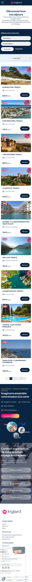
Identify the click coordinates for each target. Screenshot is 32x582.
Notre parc (5, 550)
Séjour (4, 528)
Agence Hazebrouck (17, 477)
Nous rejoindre (6, 556)
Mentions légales (7, 577)
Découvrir (25, 95)
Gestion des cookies (23, 579)
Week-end (5, 526)
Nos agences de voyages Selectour (12, 535)
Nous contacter (6, 561)
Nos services (5, 545)
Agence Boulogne (17, 483)
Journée (4, 524)
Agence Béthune (17, 470)
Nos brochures (6, 539)
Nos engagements (7, 548)
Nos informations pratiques (9, 559)
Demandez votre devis (10, 416)
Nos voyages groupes (8, 537)
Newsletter (5, 571)
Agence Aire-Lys (17, 497)
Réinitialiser (19, 49)
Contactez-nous (12, 579)
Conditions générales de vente (21, 577)
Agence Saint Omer (17, 490)
